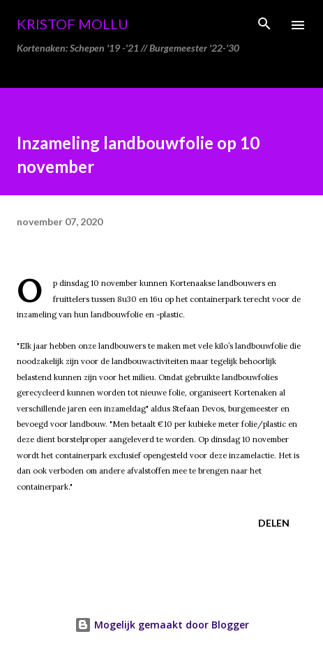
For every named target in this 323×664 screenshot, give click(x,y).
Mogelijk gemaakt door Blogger (162, 624)
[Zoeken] (264, 25)
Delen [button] (274, 523)
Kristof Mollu (72, 23)
